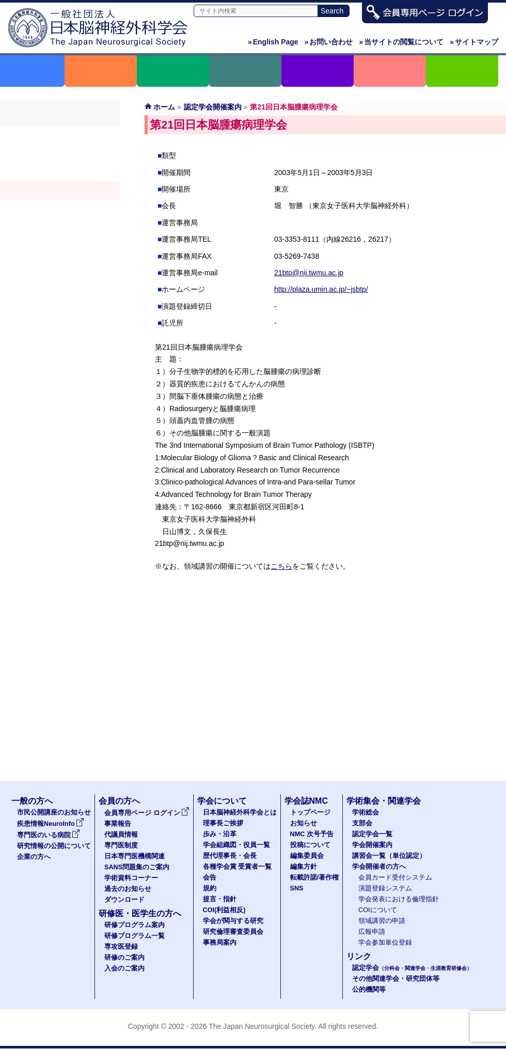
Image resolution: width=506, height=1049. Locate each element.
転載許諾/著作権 (314, 877)
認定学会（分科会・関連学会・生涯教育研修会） (60, 172)
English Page (273, 42)
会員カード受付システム (395, 877)
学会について (222, 800)
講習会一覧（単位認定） (389, 855)
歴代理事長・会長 (230, 855)
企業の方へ (34, 856)
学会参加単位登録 (385, 942)
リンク (358, 956)
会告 (209, 877)
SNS (297, 888)
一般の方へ (32, 800)
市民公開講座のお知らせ (54, 812)
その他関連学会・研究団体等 (395, 978)
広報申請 (371, 931)
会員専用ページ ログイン (146, 813)
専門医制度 (121, 845)
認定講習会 (60, 209)
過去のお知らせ (127, 889)
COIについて (377, 910)
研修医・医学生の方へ (140, 913)
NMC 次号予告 (312, 834)
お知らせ (303, 823)
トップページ (310, 812)
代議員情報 (121, 834)
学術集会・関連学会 (383, 800)
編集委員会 (307, 855)
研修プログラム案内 (134, 925)
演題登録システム (385, 888)
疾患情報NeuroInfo (50, 823)
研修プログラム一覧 (134, 936)
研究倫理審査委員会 (233, 931)
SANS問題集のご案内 (136, 867)
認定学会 (412, 968)
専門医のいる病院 (48, 835)
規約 (209, 888)
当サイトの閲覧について (401, 42)
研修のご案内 (124, 957)
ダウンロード (124, 899)
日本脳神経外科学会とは (240, 812)
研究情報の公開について (54, 846)
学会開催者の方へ (60, 227)
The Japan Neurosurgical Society (261, 1026)
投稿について (310, 845)
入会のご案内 (124, 968)
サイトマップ (474, 42)
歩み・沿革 (219, 834)
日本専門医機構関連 (134, 856)
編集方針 (303, 866)
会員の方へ (119, 800)
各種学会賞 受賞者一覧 (237, 866)
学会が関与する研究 (233, 921)
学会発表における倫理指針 (398, 899)
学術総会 (60, 135)
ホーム (164, 107)
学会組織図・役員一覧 (236, 845)
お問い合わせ (329, 42)
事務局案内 (219, 942)
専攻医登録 (121, 946)
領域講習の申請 (381, 921)
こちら (281, 566)
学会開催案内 (60, 190)
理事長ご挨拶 (223, 823)
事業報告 (117, 823)
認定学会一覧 (372, 834)
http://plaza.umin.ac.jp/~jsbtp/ (321, 289)
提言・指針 (219, 899)
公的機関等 (369, 989)
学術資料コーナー (131, 878)
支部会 (60, 153)
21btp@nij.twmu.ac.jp (308, 273)
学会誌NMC (306, 800)
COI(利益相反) (224, 910)
